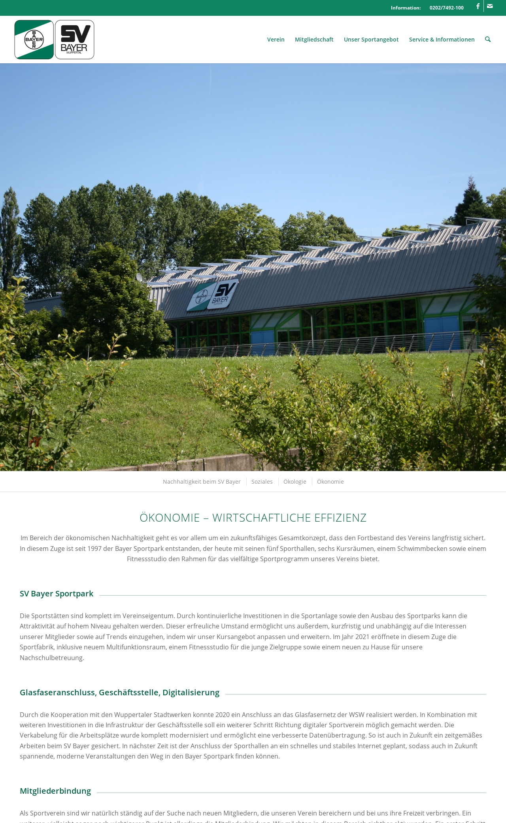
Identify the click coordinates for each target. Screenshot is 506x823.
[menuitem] (276, 39)
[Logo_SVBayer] (54, 39)
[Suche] (488, 39)
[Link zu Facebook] (477, 6)
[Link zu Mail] (490, 6)
